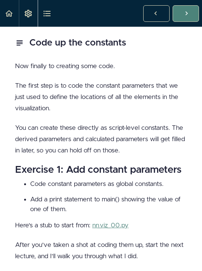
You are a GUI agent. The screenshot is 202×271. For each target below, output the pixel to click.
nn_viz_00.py (110, 225)
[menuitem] (28, 13)
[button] (9, 13)
